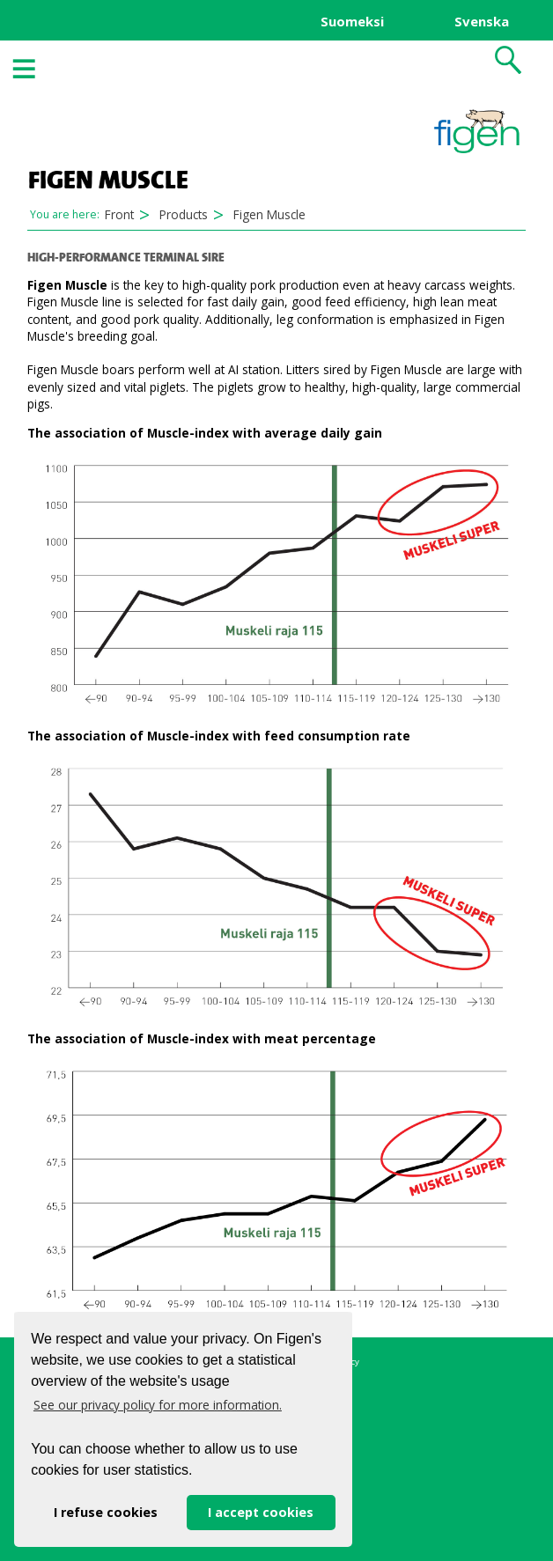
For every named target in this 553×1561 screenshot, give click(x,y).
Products (183, 214)
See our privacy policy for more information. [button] (157, 1404)
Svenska (481, 21)
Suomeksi (352, 21)
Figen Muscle (269, 214)
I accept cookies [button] (260, 1512)
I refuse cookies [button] (106, 1512)
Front (119, 214)
